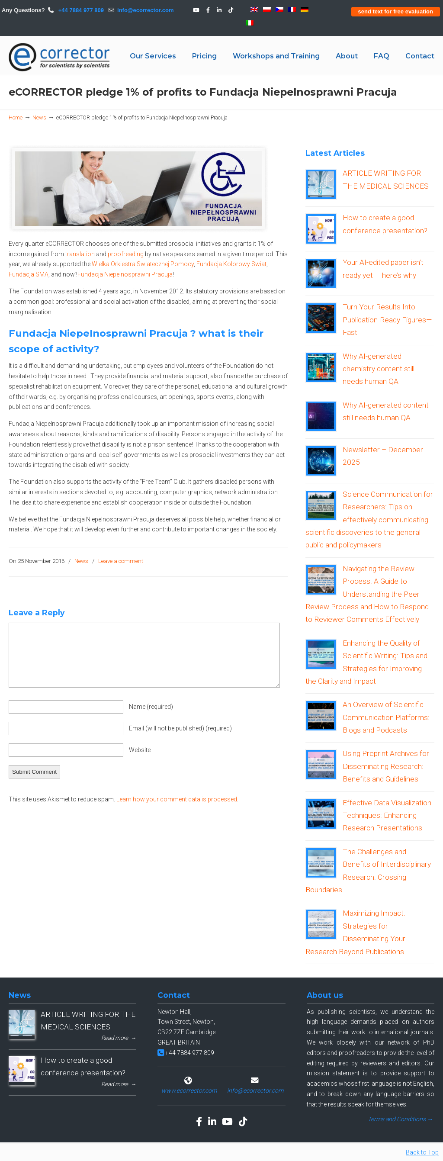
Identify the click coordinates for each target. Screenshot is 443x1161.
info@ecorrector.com (145, 10)
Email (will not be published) (180, 728)
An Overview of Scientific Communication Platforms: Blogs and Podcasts (386, 717)
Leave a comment (120, 561)
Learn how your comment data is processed (176, 799)
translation (80, 254)
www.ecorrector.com (189, 1090)
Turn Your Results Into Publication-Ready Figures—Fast (387, 319)
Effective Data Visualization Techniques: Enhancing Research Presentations (387, 815)
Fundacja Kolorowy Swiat (231, 264)
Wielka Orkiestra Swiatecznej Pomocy (143, 264)
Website (140, 749)
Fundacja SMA (28, 274)
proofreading (126, 254)
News (39, 117)
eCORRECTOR (60, 57)
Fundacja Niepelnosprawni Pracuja (125, 274)
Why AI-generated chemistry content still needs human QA (378, 369)
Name (151, 706)
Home (15, 117)
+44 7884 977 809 (80, 10)
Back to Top (422, 1152)
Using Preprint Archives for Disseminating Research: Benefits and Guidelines (386, 766)
